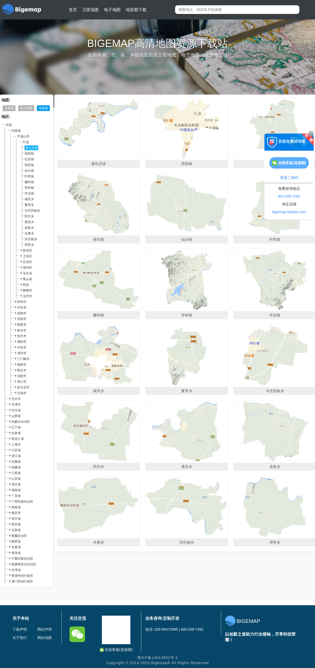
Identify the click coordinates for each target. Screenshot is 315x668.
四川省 (16, 518)
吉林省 (16, 433)
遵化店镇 (31, 148)
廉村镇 (29, 182)
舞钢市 (27, 290)
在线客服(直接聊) (116, 650)
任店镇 (29, 159)
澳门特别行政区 (22, 581)
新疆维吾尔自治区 (23, 564)
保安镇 (29, 165)
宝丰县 (27, 273)
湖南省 (16, 490)
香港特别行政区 (22, 575)
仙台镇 (29, 170)
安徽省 (16, 461)
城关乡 (29, 199)
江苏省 (16, 450)
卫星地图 (90, 10)
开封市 (21, 307)
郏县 (26, 285)
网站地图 (44, 638)
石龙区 (27, 262)
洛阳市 (21, 313)
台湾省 (16, 570)
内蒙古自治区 (20, 421)
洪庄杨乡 (31, 239)
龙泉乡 (29, 227)
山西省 (16, 416)
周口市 (21, 382)
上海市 (16, 444)
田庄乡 (29, 216)
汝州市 (27, 296)
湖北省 (16, 484)
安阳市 (21, 319)
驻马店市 (23, 387)
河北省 (16, 410)
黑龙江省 (17, 439)
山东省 (16, 479)
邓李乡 (29, 245)
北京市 (16, 399)
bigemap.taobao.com (289, 212)
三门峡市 (23, 359)
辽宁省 (16, 427)
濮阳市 (21, 342)
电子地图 (112, 10)
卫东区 (27, 256)
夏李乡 (29, 205)
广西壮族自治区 (22, 501)
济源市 (21, 393)
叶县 (26, 142)
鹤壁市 (21, 324)
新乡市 (21, 330)
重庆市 (16, 513)
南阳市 (21, 364)
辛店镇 (29, 193)
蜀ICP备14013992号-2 (157, 658)
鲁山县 (27, 279)
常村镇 (29, 188)
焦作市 (21, 336)
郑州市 (21, 302)
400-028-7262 (289, 196)
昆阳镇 (29, 153)
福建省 (16, 467)
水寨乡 (29, 233)
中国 (9, 125)
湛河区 (27, 267)
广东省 (16, 496)
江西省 (16, 473)
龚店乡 (29, 222)
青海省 (16, 553)
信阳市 (21, 376)
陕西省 (16, 541)
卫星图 (9, 108)
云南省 (16, 530)
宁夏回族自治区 (22, 558)
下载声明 (19, 629)
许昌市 (21, 347)
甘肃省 (16, 547)
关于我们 (19, 638)
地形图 (43, 108)
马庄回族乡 (32, 210)
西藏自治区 (19, 536)
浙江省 (16, 456)
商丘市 (21, 370)
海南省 (16, 507)
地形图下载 (136, 10)
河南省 (16, 131)
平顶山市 (23, 136)
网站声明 (44, 629)
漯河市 (21, 353)
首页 (73, 10)
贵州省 (16, 524)
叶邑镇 (29, 176)
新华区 (27, 250)
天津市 (16, 404)
